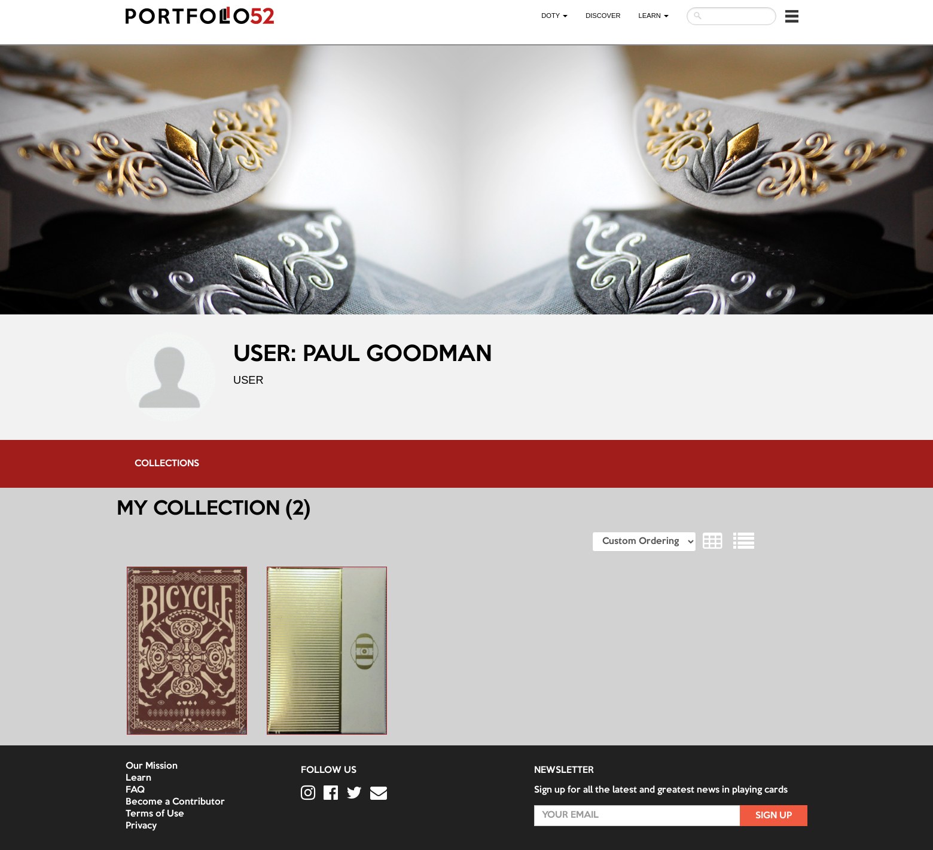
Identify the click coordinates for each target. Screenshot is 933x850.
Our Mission (152, 766)
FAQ (135, 790)
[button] (791, 16)
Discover (603, 15)
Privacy (141, 826)
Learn (138, 778)
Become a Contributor (175, 802)
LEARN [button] (654, 15)
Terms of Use (155, 814)
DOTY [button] (554, 15)
